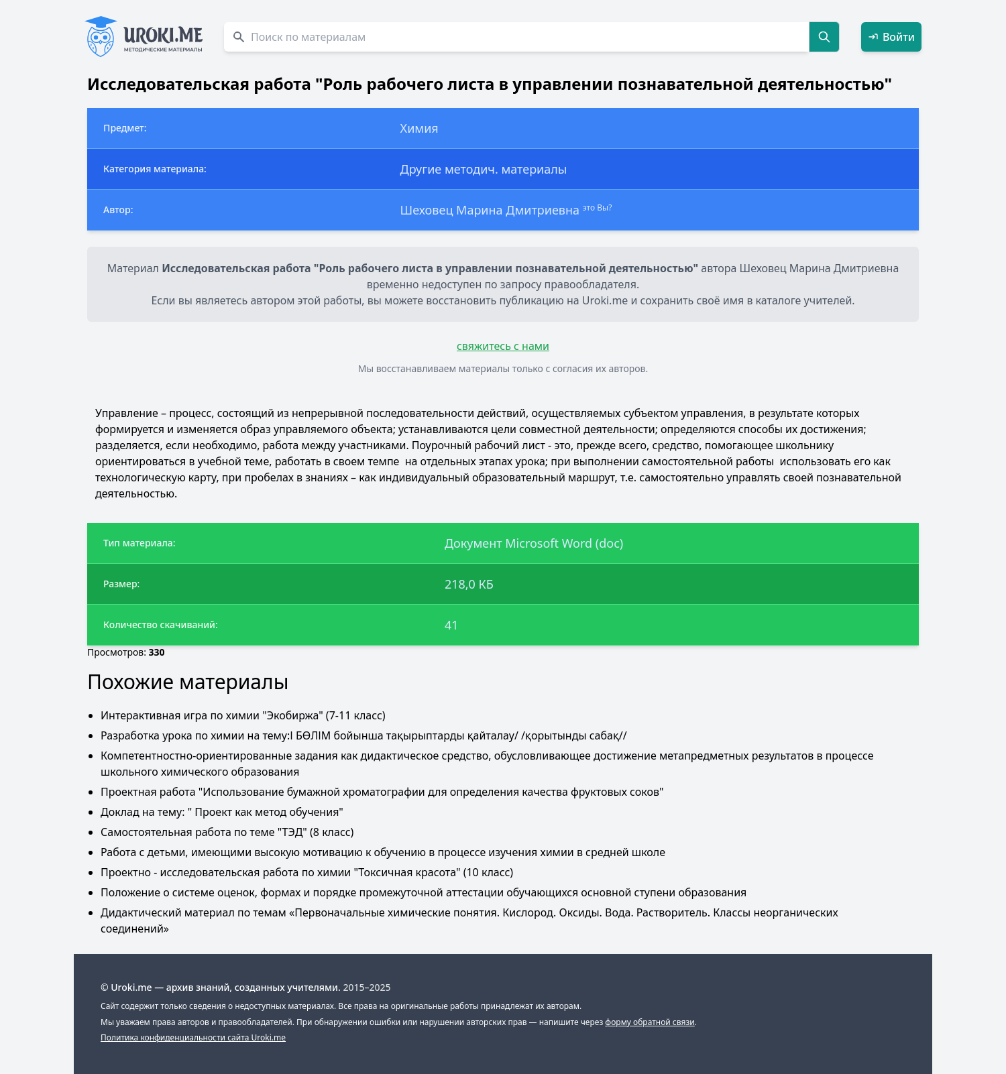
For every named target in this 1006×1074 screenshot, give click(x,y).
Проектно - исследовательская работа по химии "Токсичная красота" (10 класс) (307, 872)
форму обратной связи (649, 1022)
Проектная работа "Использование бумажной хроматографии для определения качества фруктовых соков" (382, 791)
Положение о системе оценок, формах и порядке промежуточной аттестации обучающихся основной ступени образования (423, 892)
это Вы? (597, 207)
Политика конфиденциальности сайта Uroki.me (193, 1037)
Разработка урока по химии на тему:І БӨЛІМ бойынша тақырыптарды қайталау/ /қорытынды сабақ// (364, 735)
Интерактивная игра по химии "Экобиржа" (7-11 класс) (243, 715)
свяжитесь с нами (503, 346)
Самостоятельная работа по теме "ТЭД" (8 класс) (227, 832)
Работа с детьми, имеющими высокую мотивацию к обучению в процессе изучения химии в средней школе (383, 852)
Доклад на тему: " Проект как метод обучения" (222, 811)
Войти (891, 36)
